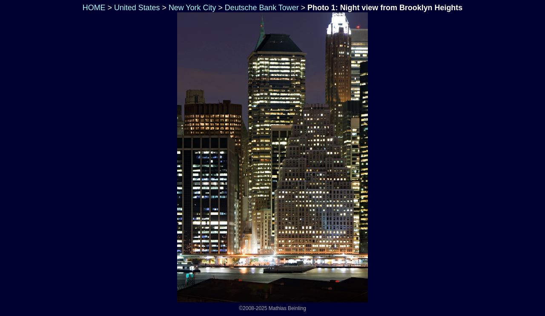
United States (137, 7)
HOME (93, 7)
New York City (192, 7)
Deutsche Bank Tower (262, 7)
